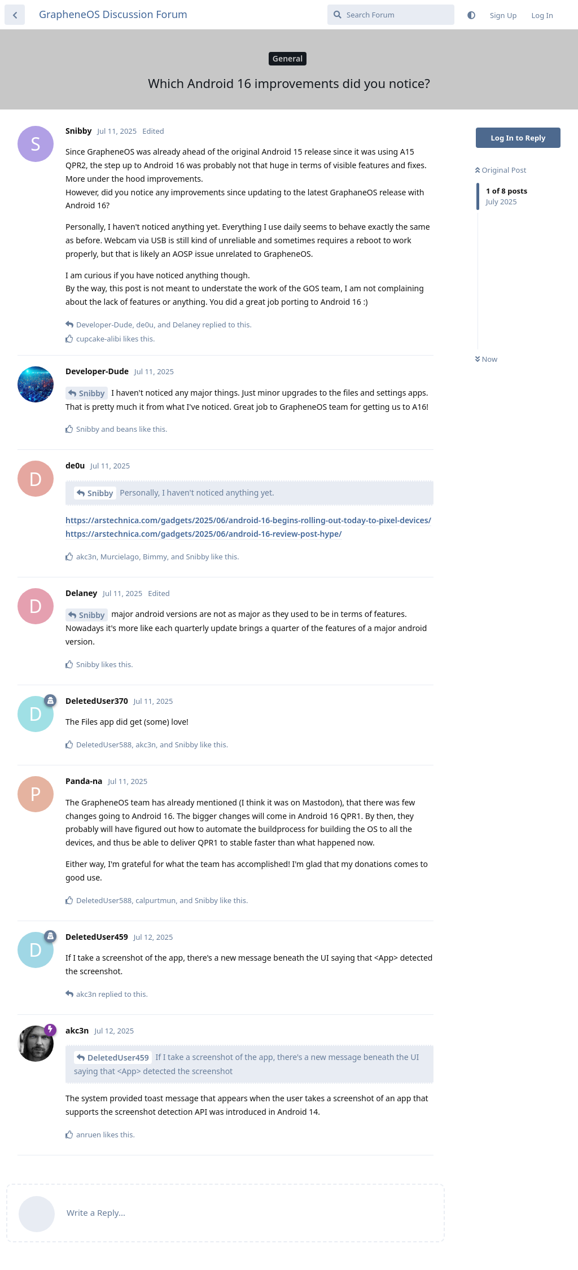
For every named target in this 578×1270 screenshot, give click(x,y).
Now (486, 359)
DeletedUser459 (118, 1057)
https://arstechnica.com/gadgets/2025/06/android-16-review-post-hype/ (203, 533)
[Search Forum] (390, 15)
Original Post (500, 170)
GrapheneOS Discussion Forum (113, 14)
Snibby (92, 393)
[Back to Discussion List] (15, 15)
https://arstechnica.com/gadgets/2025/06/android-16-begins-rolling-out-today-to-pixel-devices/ (248, 520)
